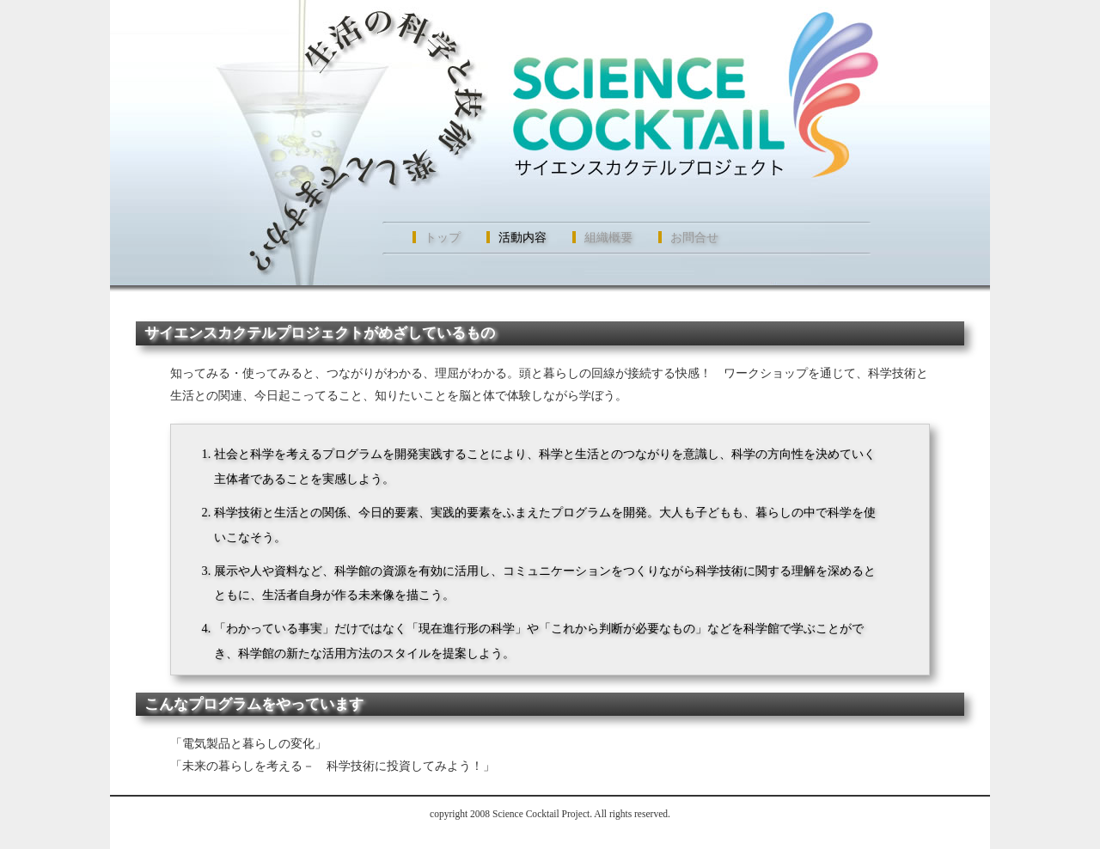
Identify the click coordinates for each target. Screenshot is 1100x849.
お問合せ (694, 237)
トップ (443, 237)
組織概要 (608, 237)
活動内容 (522, 237)
